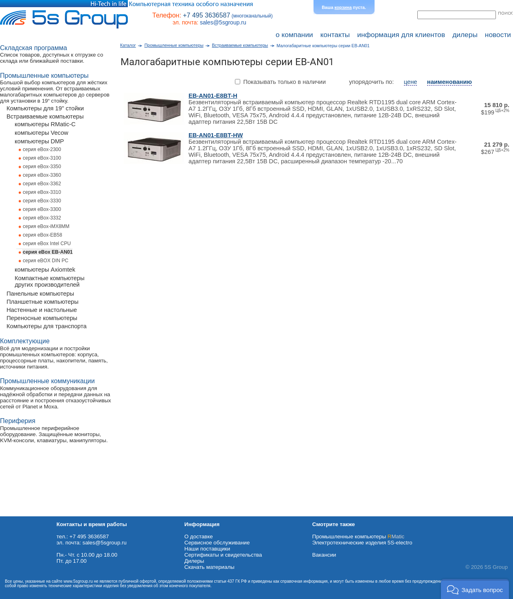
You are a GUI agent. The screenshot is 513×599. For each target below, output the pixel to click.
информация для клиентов (401, 35)
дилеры (465, 35)
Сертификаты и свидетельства (223, 555)
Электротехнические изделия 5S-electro (362, 543)
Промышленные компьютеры (358, 536)
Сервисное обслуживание (217, 543)
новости (498, 35)
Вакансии (324, 555)
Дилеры (194, 561)
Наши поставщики (207, 549)
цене (410, 82)
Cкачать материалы (209, 567)
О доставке (198, 536)
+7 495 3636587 (206, 15)
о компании (294, 35)
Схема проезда (19, 513)
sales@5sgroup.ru (223, 22)
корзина (343, 7)
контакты (335, 35)
